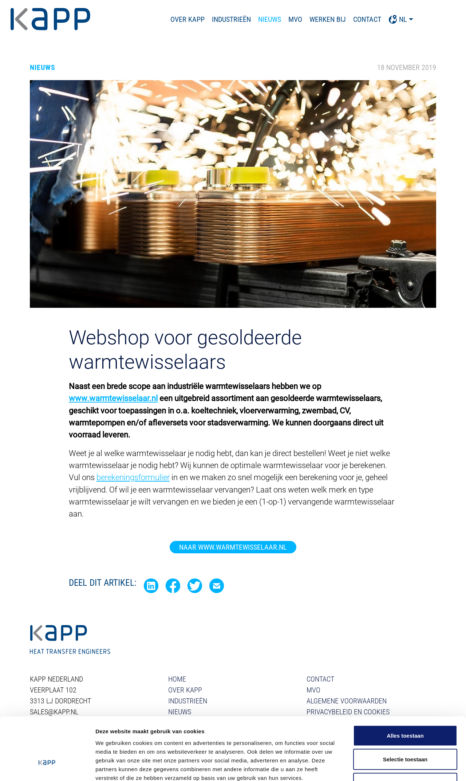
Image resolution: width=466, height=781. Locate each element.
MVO (314, 19)
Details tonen (393, 767)
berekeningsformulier (133, 477)
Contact (386, 19)
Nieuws (288, 19)
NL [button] (417, 19)
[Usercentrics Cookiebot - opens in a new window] (47, 766)
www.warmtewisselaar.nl (113, 398)
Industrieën (250, 19)
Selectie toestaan (405, 709)
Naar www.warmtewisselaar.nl (233, 546)
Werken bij (347, 19)
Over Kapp (207, 19)
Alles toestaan (405, 685)
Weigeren (405, 733)
